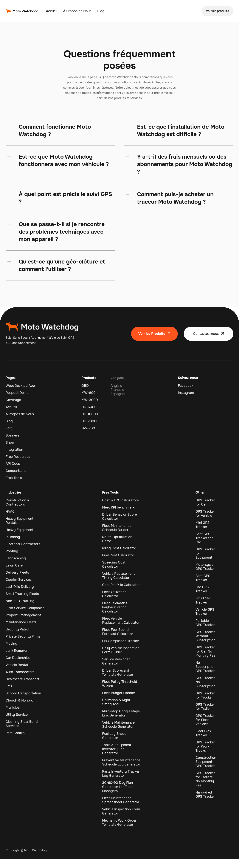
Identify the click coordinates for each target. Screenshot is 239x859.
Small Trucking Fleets (22, 594)
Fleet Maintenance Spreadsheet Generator (120, 800)
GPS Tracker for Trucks (205, 695)
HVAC (10, 511)
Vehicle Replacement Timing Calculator (118, 576)
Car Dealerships (18, 658)
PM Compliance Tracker (120, 641)
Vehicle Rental (17, 665)
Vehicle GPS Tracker (204, 611)
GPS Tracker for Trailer (205, 706)
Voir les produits (217, 11)
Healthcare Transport (22, 679)
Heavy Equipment (19, 530)
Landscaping (16, 558)
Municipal (13, 707)
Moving (11, 643)
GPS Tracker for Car (205, 502)
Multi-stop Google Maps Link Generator (121, 713)
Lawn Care (14, 565)
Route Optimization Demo (117, 539)
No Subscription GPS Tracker (205, 667)
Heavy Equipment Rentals (19, 521)
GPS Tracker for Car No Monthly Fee (205, 651)
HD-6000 (89, 407)
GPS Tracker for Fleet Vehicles (205, 720)
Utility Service (17, 715)
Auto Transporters (20, 672)
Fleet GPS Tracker (203, 733)
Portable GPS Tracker (205, 623)
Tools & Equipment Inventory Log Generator (116, 749)
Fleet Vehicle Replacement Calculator (121, 620)
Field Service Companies (25, 608)
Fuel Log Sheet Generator (114, 736)
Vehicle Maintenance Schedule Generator (118, 724)
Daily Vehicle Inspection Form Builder (120, 650)
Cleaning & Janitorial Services (22, 724)
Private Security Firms (23, 636)
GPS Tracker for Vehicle (205, 513)
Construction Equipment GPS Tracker (205, 762)
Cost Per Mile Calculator (121, 585)
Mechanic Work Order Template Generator (119, 822)
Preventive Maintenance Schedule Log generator (121, 762)
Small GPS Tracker (203, 600)
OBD (85, 386)
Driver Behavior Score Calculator (119, 516)
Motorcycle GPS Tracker (205, 567)
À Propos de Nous (77, 11)
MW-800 (88, 393)
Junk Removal (16, 651)
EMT (9, 686)
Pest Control (15, 733)
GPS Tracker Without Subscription (205, 636)
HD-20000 (90, 421)
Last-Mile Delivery (20, 587)
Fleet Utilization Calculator (114, 594)
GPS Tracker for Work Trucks (205, 746)
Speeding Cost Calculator (113, 564)
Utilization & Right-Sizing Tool (117, 702)
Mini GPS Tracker (202, 525)
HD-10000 (89, 414)
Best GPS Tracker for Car (204, 538)
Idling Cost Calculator (119, 548)
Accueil (51, 11)
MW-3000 (89, 400)
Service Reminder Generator (116, 661)
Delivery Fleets (17, 572)
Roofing (12, 551)
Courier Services (19, 580)
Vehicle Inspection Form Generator (121, 811)
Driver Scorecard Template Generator (117, 672)
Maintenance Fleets (21, 622)
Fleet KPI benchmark (118, 507)
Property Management (23, 615)
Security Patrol (17, 629)
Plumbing (13, 537)
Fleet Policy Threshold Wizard (119, 684)
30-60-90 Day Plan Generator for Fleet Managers (117, 787)
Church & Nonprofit (21, 700)
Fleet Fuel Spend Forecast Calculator (117, 632)
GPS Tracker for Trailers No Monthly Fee (205, 779)
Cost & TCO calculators (120, 500)
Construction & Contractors (18, 502)
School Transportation (23, 693)
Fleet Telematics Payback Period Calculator (114, 607)
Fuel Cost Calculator (118, 555)
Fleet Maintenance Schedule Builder (116, 528)
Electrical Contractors (23, 544)
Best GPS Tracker (202, 578)
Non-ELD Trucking (20, 601)
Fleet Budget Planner (118, 693)
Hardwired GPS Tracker (205, 794)
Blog (100, 11)
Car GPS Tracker (202, 589)
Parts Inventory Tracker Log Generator (120, 773)
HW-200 (88, 428)
